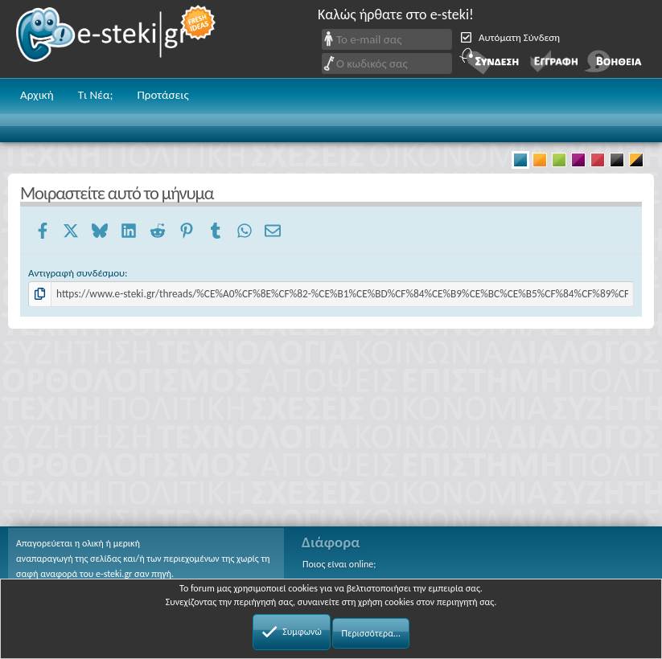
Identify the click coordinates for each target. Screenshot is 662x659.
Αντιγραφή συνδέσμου (76, 273)
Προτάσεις (162, 95)
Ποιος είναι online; (339, 564)
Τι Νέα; (95, 95)
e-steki (116, 39)
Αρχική (37, 95)
